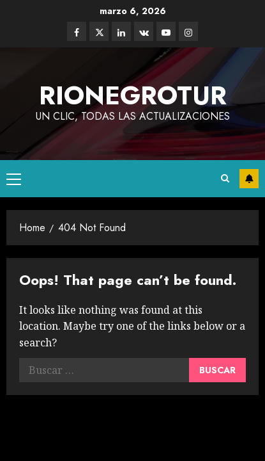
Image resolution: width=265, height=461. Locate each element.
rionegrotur (133, 95)
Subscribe (249, 178)
